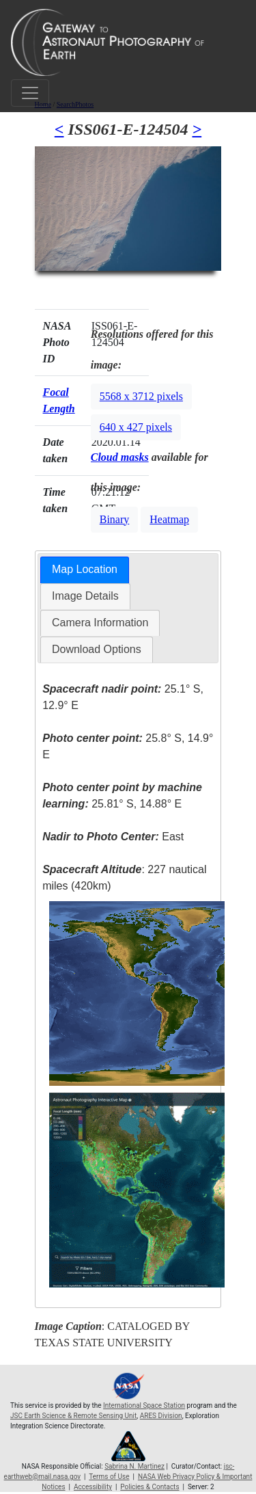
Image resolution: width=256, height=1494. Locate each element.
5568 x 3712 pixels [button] (141, 396)
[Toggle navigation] (30, 93)
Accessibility (93, 1487)
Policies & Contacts (149, 1487)
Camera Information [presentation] (100, 622)
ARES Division (161, 1415)
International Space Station (144, 1405)
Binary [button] (115, 519)
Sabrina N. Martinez (134, 1466)
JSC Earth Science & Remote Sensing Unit (73, 1415)
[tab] (84, 570)
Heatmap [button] (169, 519)
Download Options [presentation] (96, 649)
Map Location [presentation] (84, 569)
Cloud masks (120, 457)
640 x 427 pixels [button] (136, 427)
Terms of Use (109, 1476)
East (113, 836)
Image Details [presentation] (85, 596)
